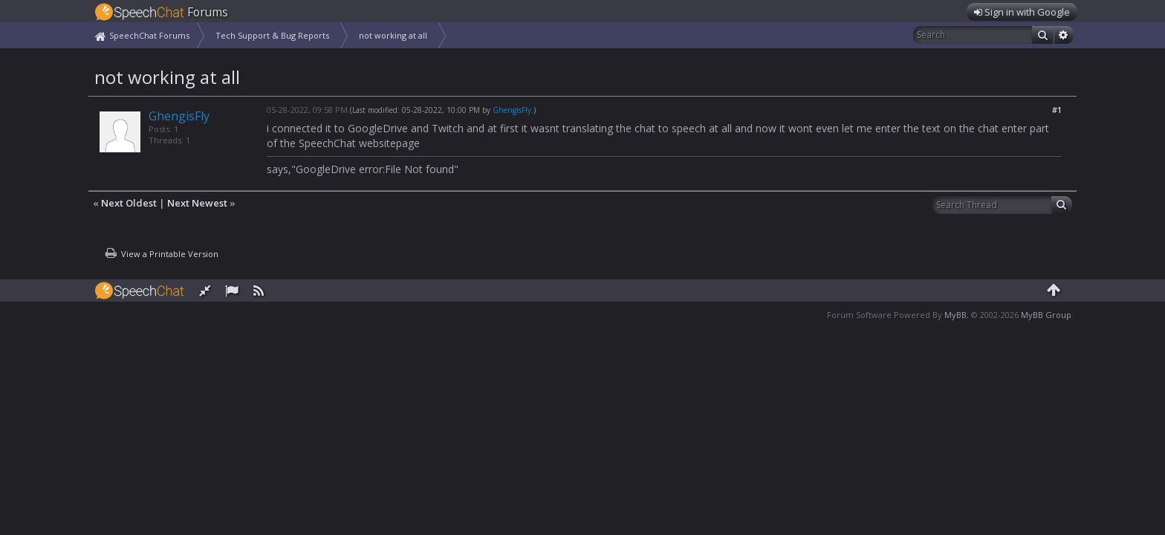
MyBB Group (1046, 314)
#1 (1057, 109)
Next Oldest (129, 203)
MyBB (955, 314)
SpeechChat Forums (149, 35)
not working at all (393, 35)
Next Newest (197, 203)
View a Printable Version (169, 253)
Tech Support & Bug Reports (272, 35)
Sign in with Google (1022, 12)
